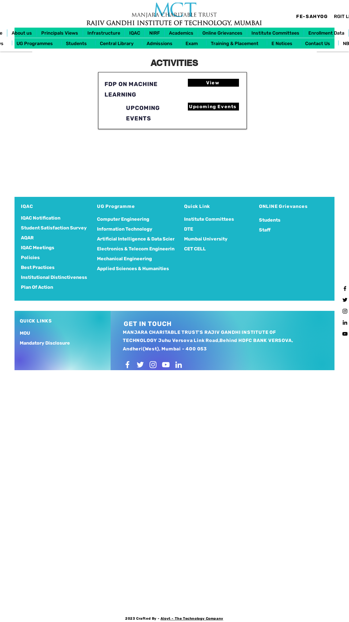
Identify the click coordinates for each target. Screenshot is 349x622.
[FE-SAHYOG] (312, 16)
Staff (265, 230)
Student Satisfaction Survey (54, 228)
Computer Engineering (123, 219)
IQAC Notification (40, 218)
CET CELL (195, 249)
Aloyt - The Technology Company (192, 618)
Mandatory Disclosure (45, 343)
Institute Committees (209, 219)
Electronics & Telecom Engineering (130, 249)
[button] (22, 33)
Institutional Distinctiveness (54, 277)
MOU (25, 333)
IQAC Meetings (37, 247)
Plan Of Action (37, 287)
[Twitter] (345, 300)
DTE (188, 229)
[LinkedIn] (345, 322)
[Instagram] (345, 311)
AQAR (27, 237)
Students (269, 220)
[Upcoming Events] (213, 107)
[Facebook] (345, 288)
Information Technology (124, 229)
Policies (30, 257)
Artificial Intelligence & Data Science (130, 239)
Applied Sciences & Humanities (130, 268)
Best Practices (38, 267)
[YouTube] (345, 334)
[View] (213, 83)
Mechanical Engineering (124, 258)
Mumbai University (206, 239)
